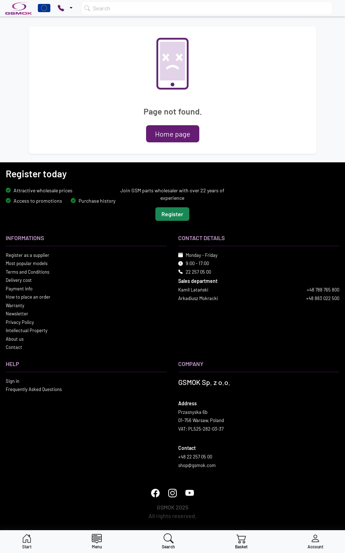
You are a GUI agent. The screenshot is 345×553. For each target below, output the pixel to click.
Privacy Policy (20, 322)
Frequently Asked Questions (34, 389)
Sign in (12, 381)
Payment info (19, 288)
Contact (14, 347)
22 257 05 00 (198, 272)
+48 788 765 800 (323, 290)
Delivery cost (19, 280)
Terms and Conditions (27, 272)
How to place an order (28, 297)
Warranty (15, 305)
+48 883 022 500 (322, 298)
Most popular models (27, 263)
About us (15, 339)
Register (172, 213)
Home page (172, 134)
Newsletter (17, 313)
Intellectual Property (27, 330)
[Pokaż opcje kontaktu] (65, 8)
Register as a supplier (27, 255)
